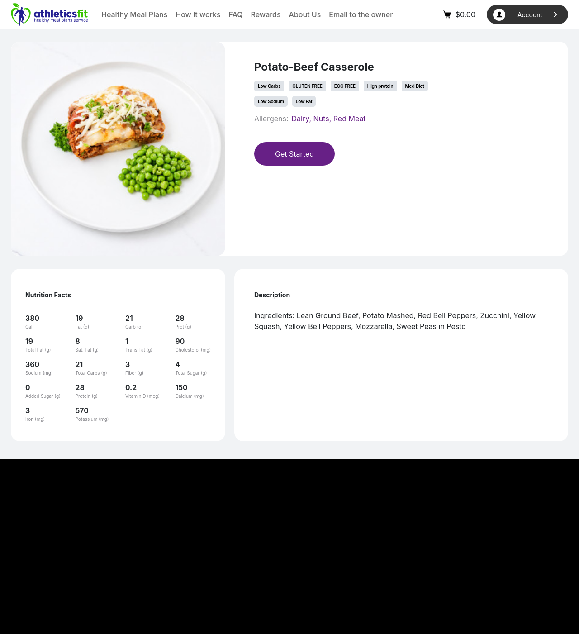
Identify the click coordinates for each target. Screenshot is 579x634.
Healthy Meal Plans (134, 14)
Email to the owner (361, 14)
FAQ (236, 14)
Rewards (266, 14)
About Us (305, 14)
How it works (198, 14)
